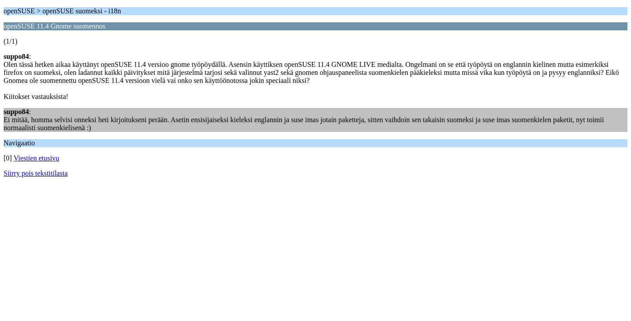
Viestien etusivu (36, 158)
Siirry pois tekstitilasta (36, 173)
